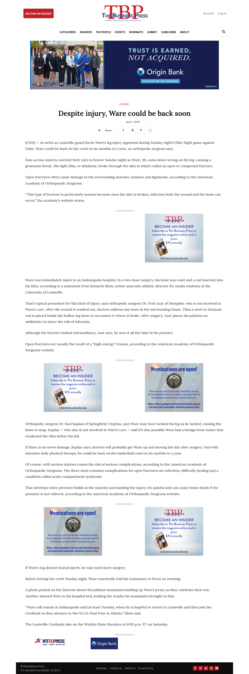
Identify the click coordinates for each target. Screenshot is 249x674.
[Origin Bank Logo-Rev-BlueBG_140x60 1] (104, 643)
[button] (222, 32)
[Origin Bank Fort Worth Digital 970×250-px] (124, 65)
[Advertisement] (73, 241)
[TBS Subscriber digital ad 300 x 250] (174, 238)
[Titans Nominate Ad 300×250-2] (174, 387)
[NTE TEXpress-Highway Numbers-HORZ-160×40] (49, 641)
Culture (124, 104)
